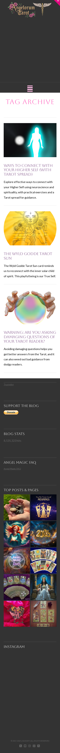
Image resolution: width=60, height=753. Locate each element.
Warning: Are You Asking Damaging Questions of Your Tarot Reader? (30, 336)
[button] (30, 89)
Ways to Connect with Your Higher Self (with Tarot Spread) (28, 170)
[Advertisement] (30, 49)
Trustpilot (9, 384)
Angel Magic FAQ (12, 468)
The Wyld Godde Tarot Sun (28, 256)
